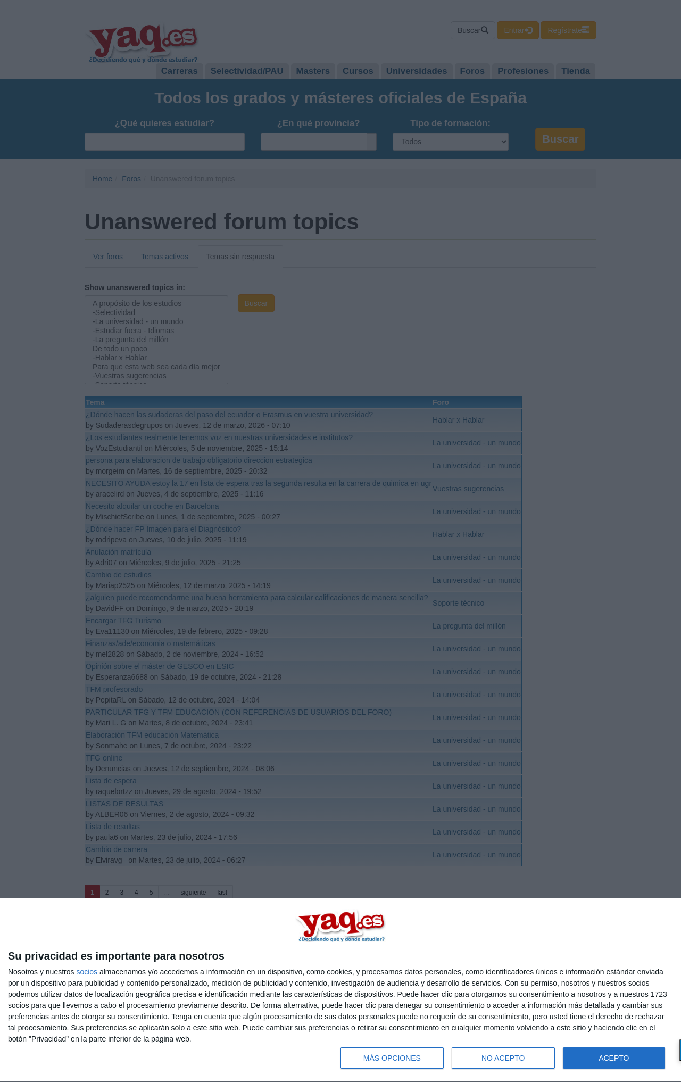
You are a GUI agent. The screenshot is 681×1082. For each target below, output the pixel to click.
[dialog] (340, 990)
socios (86, 972)
